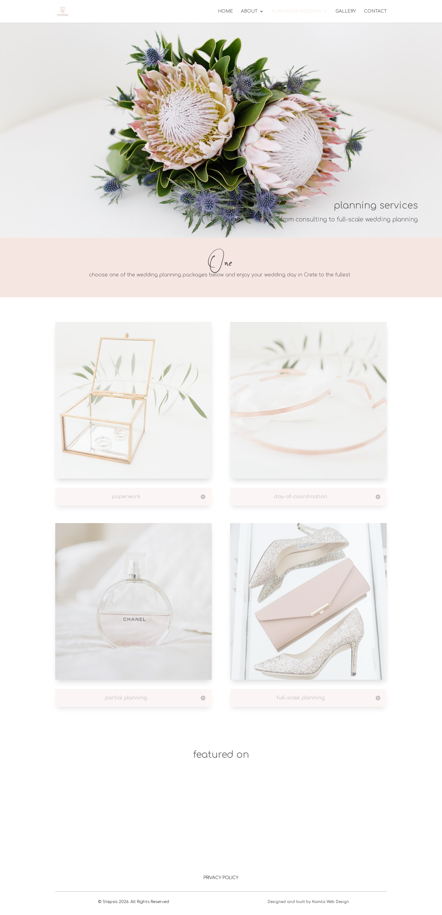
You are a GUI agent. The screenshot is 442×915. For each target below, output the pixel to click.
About (249, 11)
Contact (375, 11)
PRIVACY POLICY (221, 877)
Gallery (345, 11)
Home (225, 11)
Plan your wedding (296, 11)
